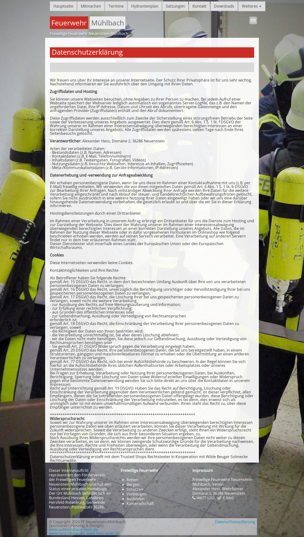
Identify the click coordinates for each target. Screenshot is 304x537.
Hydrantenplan (144, 6)
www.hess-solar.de (103, 533)
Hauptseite (63, 6)
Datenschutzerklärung (235, 521)
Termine (116, 6)
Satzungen (175, 6)
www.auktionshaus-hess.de (73, 529)
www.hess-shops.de (66, 533)
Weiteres (252, 6)
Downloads (224, 6)
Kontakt (199, 6)
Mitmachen (91, 6)
